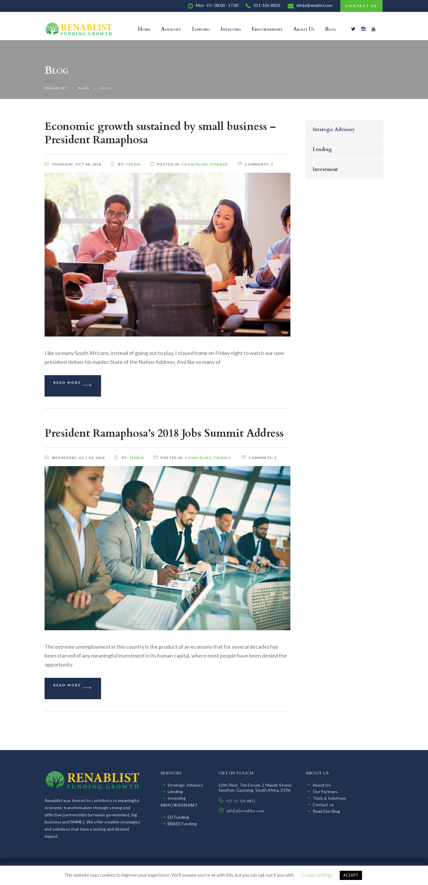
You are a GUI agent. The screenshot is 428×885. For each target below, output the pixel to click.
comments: (255, 164)
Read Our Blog (326, 811)
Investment (325, 169)
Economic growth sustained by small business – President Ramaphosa (160, 133)
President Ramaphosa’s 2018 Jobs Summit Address (164, 433)
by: (125, 164)
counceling (195, 164)
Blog (330, 29)
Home (144, 29)
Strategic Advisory (334, 129)
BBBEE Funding (182, 823)
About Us (303, 29)
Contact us (323, 804)
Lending (201, 29)
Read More (73, 386)
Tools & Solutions (329, 798)
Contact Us (361, 6)
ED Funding (178, 817)
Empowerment (267, 29)
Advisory (171, 29)
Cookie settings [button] (316, 875)
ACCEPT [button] (350, 875)
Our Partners (325, 791)
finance (219, 164)
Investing (231, 29)
